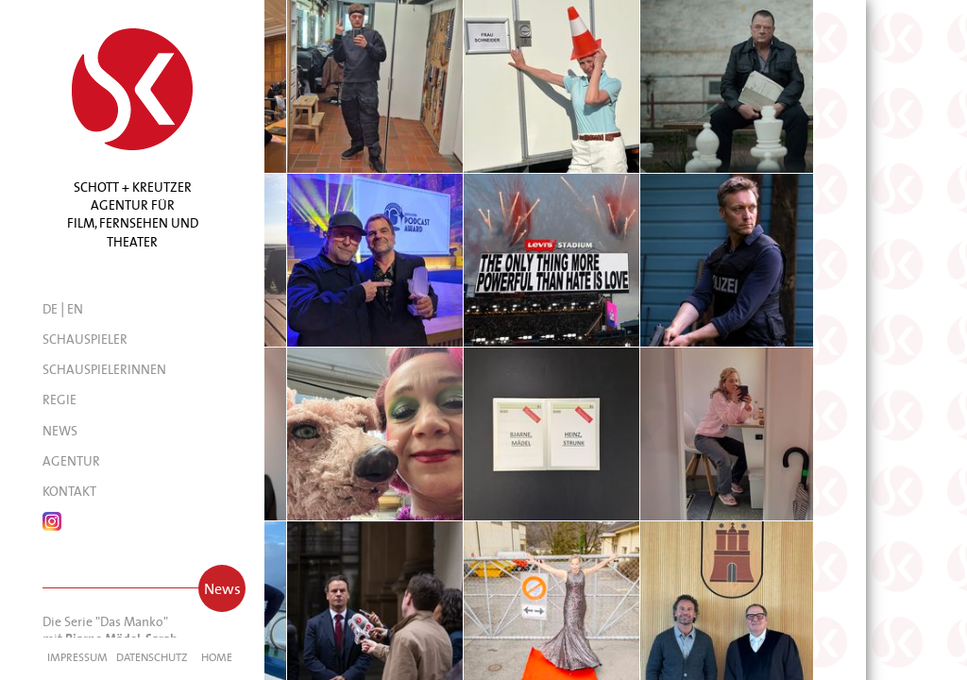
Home (216, 657)
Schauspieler (84, 339)
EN (75, 308)
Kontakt (69, 491)
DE (50, 308)
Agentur (71, 460)
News (59, 430)
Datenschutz (151, 657)
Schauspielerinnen (104, 369)
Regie (59, 399)
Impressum (77, 657)
